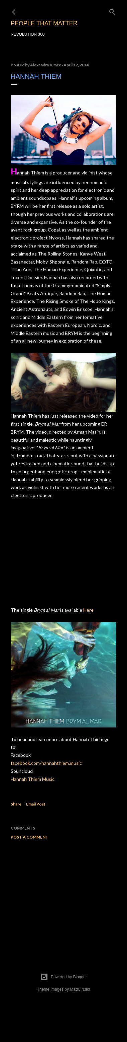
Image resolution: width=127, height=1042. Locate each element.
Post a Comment (29, 837)
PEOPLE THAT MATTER (44, 23)
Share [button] (16, 804)
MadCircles (80, 989)
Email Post (35, 804)
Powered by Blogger (63, 977)
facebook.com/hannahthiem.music (46, 763)
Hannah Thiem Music (32, 779)
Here (88, 610)
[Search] (112, 10)
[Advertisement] (63, 898)
